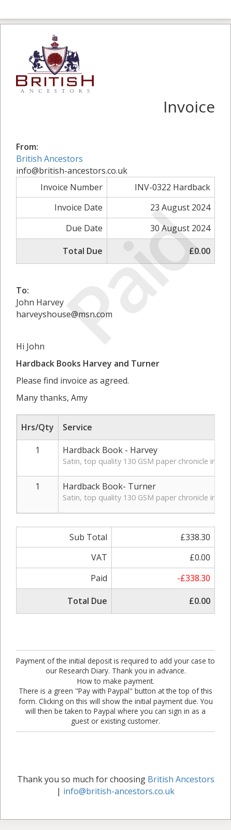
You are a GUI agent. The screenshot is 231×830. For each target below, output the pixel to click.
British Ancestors (49, 158)
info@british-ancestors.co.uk (119, 791)
